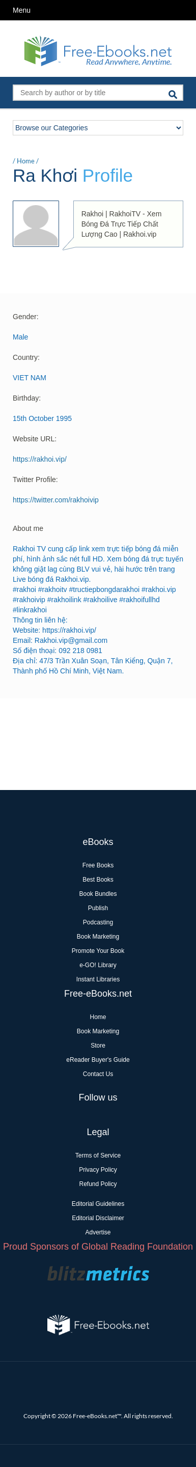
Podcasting (98, 922)
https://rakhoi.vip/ (40, 459)
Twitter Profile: (35, 479)
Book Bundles (98, 893)
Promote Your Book (98, 950)
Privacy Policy (98, 1169)
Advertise (97, 1232)
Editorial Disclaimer (98, 1218)
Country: (26, 357)
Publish (98, 908)
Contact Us (98, 1074)
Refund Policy (98, 1184)
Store (98, 1045)
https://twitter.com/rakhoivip (56, 500)
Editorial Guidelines (98, 1203)
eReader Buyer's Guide (97, 1059)
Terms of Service (98, 1155)
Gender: (26, 317)
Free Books (98, 865)
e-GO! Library (98, 965)
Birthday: (27, 398)
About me (28, 528)
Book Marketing (98, 936)
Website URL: (35, 439)
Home (26, 161)
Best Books (98, 879)
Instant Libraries (98, 979)
